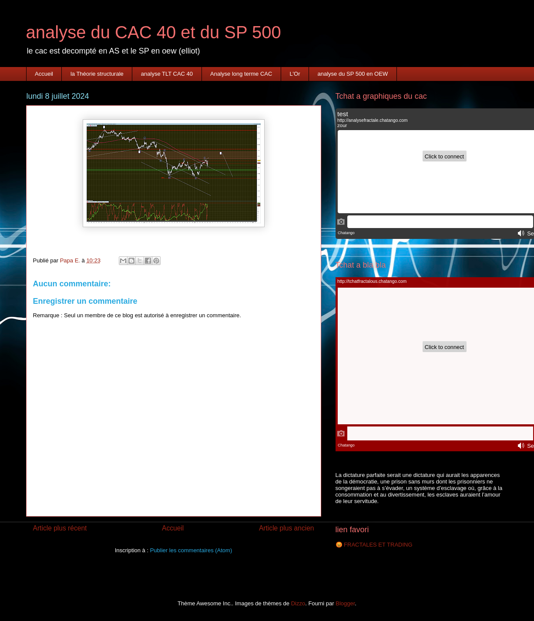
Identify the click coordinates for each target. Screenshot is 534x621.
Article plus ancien (286, 528)
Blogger (345, 603)
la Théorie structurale (97, 73)
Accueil (44, 73)
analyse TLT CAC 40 (167, 73)
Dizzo (298, 603)
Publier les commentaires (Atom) (191, 550)
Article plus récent (60, 528)
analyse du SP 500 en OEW (353, 73)
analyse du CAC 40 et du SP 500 (153, 32)
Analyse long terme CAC (241, 73)
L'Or (294, 73)
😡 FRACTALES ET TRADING (374, 544)
